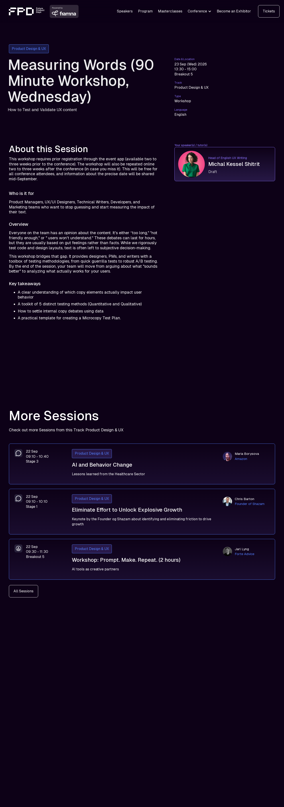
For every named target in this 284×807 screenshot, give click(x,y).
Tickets (269, 11)
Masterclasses (170, 11)
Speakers (125, 11)
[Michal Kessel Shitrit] (224, 164)
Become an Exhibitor (234, 11)
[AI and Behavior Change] (142, 464)
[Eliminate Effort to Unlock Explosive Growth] (142, 511)
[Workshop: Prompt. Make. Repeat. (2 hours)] (142, 559)
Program (145, 11)
